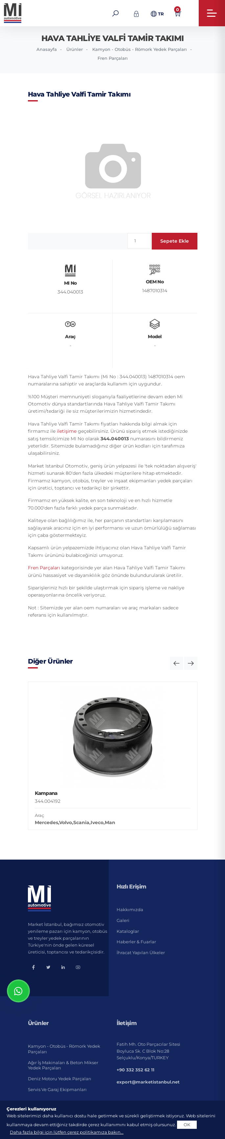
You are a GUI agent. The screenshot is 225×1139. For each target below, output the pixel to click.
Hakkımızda (130, 909)
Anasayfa (46, 49)
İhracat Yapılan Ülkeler (141, 952)
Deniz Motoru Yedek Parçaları (59, 1078)
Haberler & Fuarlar (136, 941)
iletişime (67, 431)
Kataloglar (128, 931)
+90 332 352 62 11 (135, 1069)
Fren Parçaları (113, 58)
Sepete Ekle (174, 241)
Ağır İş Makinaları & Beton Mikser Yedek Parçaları (63, 1065)
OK (187, 1124)
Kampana (46, 793)
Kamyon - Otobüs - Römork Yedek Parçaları (139, 49)
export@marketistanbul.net (148, 1081)
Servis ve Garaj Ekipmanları (57, 1089)
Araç (39, 815)
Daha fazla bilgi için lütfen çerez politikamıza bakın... (67, 1132)
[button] (176, 663)
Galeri (123, 920)
